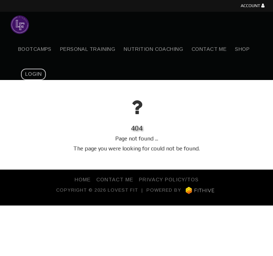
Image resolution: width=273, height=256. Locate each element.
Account (252, 6)
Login (33, 74)
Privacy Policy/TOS (169, 179)
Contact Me (209, 49)
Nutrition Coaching (153, 49)
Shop (242, 49)
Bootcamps (35, 49)
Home (83, 179)
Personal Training (87, 49)
